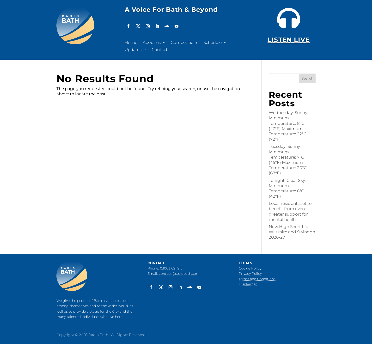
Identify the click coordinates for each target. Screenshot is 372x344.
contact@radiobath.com (179, 273)
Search (307, 78)
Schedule (212, 43)
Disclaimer (248, 284)
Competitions (184, 43)
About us (152, 43)
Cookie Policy (250, 268)
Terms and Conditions (257, 279)
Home (131, 43)
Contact (160, 50)
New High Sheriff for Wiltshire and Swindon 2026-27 (292, 232)
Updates (133, 50)
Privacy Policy (250, 273)
